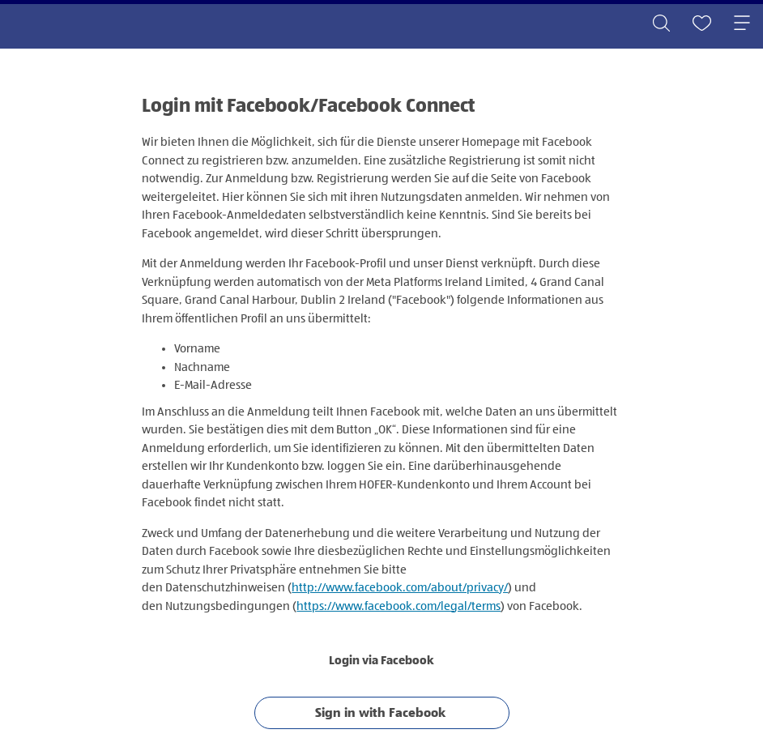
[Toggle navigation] (742, 24)
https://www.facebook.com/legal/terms (398, 606)
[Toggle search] (661, 24)
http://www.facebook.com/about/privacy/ (400, 588)
